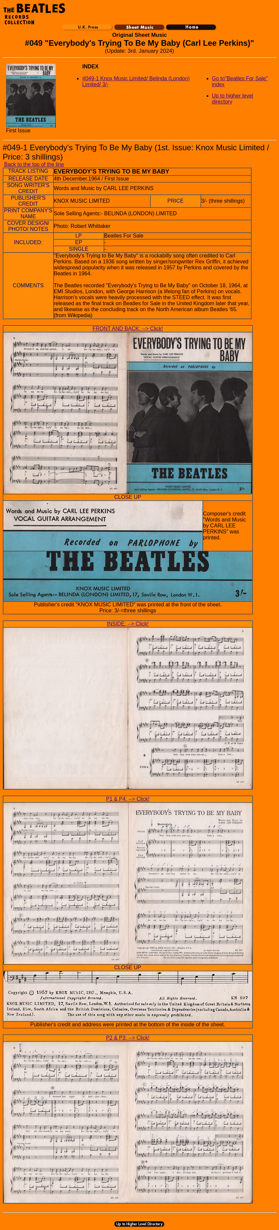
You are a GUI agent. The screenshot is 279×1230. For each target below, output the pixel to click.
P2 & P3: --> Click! (127, 1038)
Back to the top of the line (34, 164)
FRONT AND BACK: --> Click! (128, 328)
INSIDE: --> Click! (128, 624)
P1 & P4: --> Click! (127, 799)
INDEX (90, 66)
